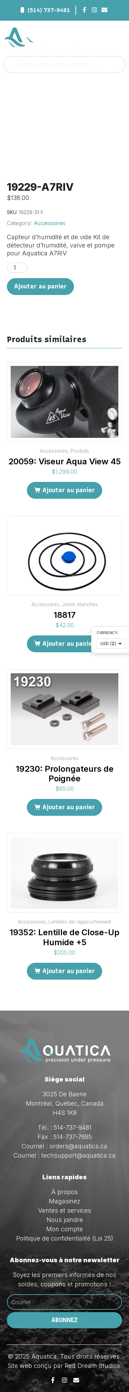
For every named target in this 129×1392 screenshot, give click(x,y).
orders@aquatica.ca (78, 1146)
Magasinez (64, 1201)
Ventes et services (64, 1210)
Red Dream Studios (92, 1365)
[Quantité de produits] (17, 268)
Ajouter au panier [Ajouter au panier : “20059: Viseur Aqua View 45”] (68, 490)
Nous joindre (64, 1219)
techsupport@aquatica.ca (78, 1155)
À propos (64, 1191)
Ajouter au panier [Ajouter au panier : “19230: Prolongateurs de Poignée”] (68, 807)
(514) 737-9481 (49, 10)
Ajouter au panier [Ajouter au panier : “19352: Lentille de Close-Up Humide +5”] (68, 971)
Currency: (108, 633)
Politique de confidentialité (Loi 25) (64, 1238)
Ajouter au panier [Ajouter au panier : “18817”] (68, 643)
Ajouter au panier (40, 286)
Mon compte (64, 1229)
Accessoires (49, 223)
